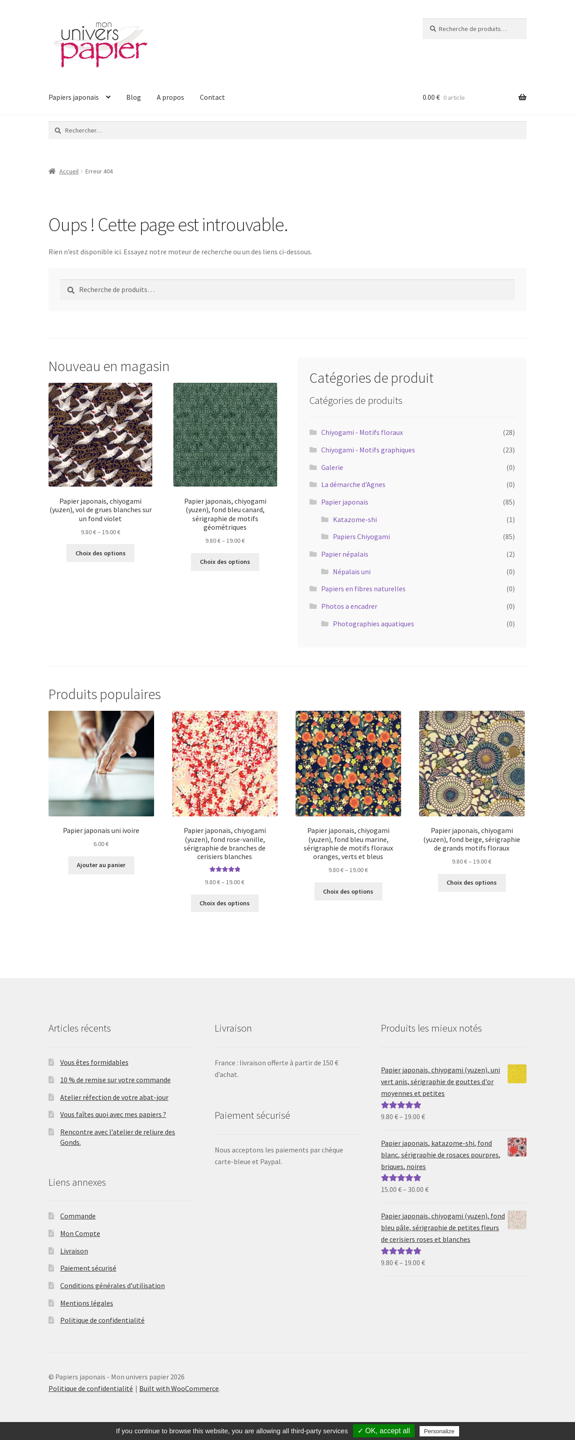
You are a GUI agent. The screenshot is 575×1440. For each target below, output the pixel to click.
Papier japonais (344, 501)
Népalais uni (352, 571)
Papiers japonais (74, 97)
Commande (78, 1215)
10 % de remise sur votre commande (115, 1079)
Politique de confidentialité (102, 1320)
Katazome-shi (355, 519)
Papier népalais (344, 553)
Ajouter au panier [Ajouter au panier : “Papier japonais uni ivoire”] (101, 865)
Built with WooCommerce (179, 1388)
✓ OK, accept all (384, 1431)
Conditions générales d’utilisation (112, 1285)
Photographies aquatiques (373, 623)
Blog (133, 97)
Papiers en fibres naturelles (363, 588)
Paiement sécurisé (88, 1267)
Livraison (74, 1250)
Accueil (69, 171)
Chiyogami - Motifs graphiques (368, 449)
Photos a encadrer (349, 606)
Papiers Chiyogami (361, 536)
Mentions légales (86, 1302)
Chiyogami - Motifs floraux (362, 432)
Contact (212, 97)
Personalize (439, 1431)
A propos (170, 97)
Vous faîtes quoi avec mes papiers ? (113, 1114)
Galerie (332, 467)
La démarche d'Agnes (353, 484)
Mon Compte (80, 1233)
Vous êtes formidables (94, 1062)
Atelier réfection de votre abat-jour (114, 1097)
